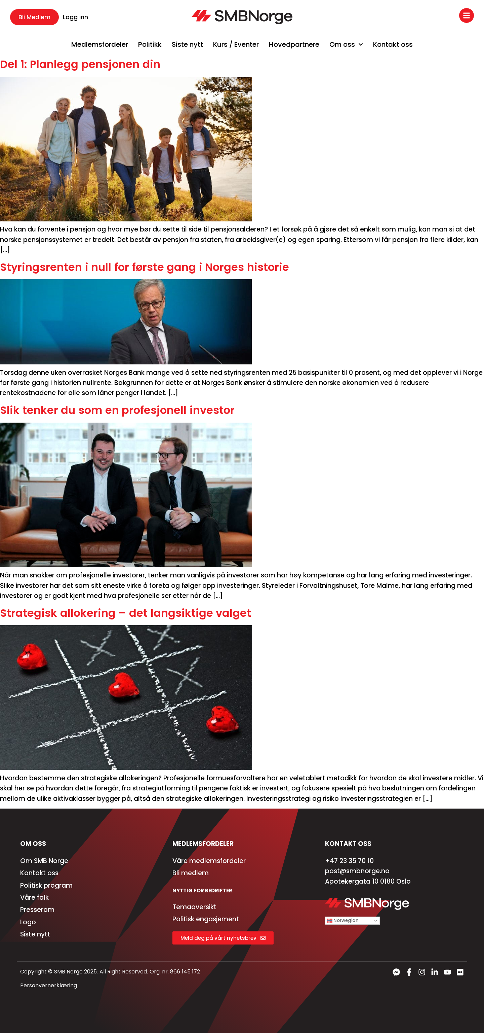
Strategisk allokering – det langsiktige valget (125, 612)
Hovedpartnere (294, 44)
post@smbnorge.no (357, 871)
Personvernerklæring (48, 985)
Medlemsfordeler (99, 44)
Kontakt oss (393, 44)
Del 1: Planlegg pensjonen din (80, 64)
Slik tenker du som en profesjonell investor (117, 410)
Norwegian (342, 920)
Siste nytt (187, 44)
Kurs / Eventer (236, 44)
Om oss (346, 44)
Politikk (150, 44)
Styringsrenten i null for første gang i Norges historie (144, 267)
